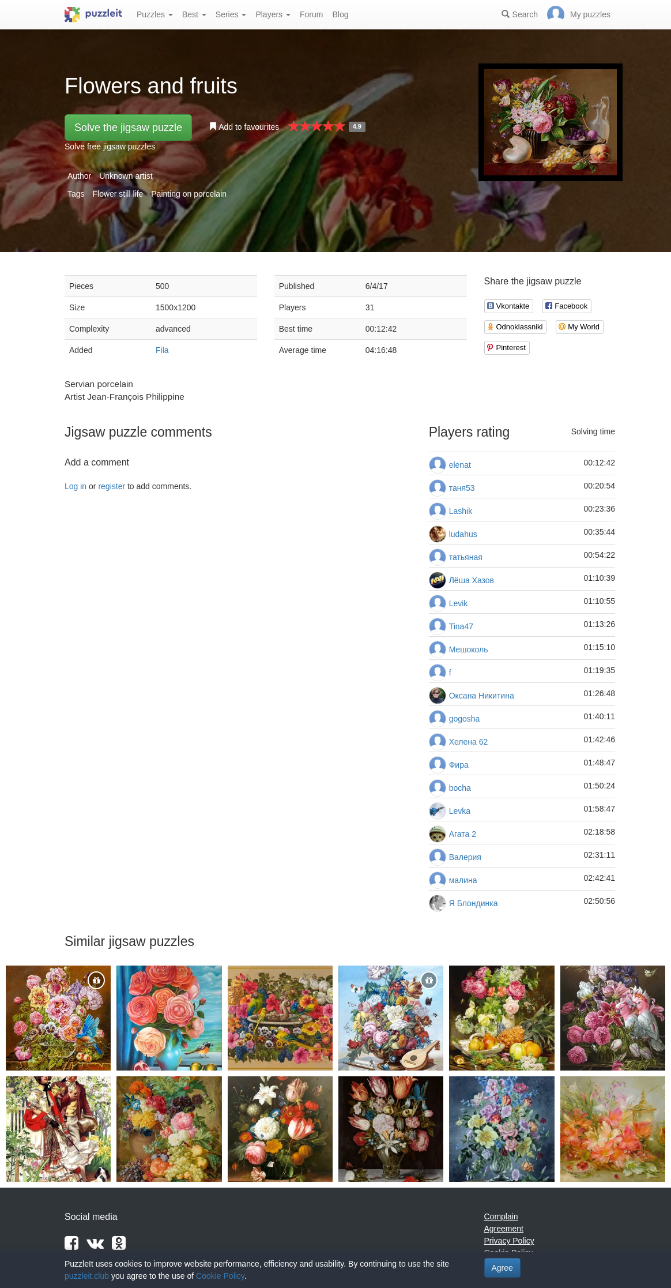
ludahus (463, 534)
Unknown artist (126, 176)
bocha (460, 788)
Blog (340, 14)
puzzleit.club (87, 1276)
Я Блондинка (473, 903)
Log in (75, 486)
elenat (460, 465)
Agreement (503, 1228)
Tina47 (461, 626)
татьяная (465, 557)
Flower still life (117, 193)
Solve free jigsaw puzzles (110, 146)
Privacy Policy (509, 1240)
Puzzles (155, 14)
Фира (459, 764)
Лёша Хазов (471, 580)
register (111, 486)
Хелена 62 (468, 741)
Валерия (465, 857)
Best (194, 14)
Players (273, 14)
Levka (459, 811)
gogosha (464, 718)
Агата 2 (462, 834)
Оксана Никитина (481, 695)
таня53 (462, 488)
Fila (162, 350)
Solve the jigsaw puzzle (128, 127)
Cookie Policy (220, 1276)
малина (463, 880)
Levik (458, 603)
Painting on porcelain (189, 193)
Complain (501, 1216)
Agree (502, 1267)
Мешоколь (468, 649)
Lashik (460, 511)
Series (231, 14)
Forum (311, 14)
